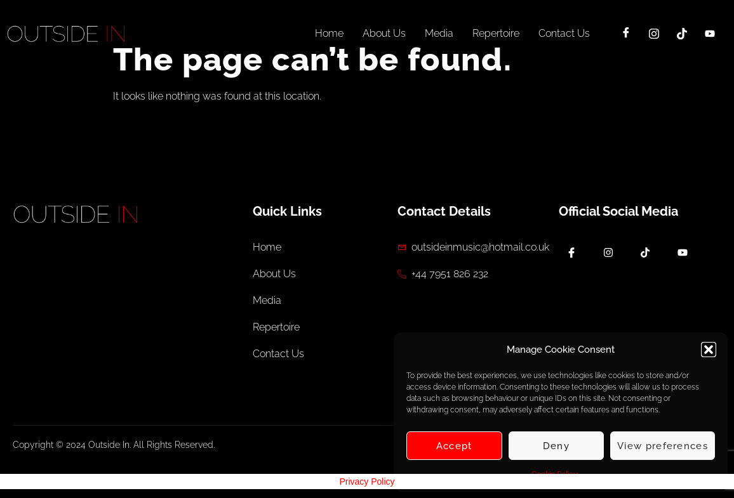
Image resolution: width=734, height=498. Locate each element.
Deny (556, 446)
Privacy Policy (366, 481)
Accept (454, 446)
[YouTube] (709, 33)
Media (439, 33)
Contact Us (564, 33)
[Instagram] (654, 33)
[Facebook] (626, 33)
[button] (708, 349)
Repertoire (495, 33)
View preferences (662, 446)
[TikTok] (681, 33)
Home (329, 33)
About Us (384, 33)
